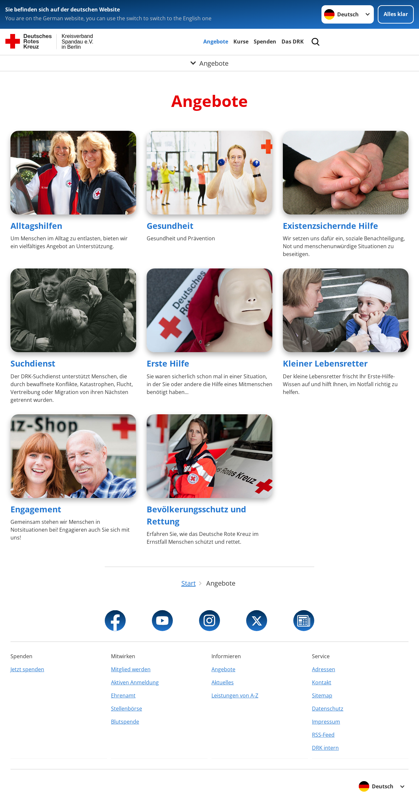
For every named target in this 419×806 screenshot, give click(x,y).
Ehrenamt (123, 695)
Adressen (323, 669)
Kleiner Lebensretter (325, 363)
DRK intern (325, 747)
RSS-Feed (323, 734)
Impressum (326, 721)
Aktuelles (222, 682)
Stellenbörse (126, 708)
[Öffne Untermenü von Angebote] (209, 63)
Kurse (240, 41)
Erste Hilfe (168, 363)
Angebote (215, 41)
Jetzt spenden (27, 669)
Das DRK (293, 41)
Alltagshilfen (36, 225)
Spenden (265, 41)
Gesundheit (170, 225)
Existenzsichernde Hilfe (330, 225)
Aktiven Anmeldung (135, 682)
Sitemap (322, 695)
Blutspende (125, 721)
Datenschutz (327, 708)
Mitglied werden (131, 669)
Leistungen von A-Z (234, 695)
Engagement (35, 509)
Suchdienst (32, 363)
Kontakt (321, 682)
